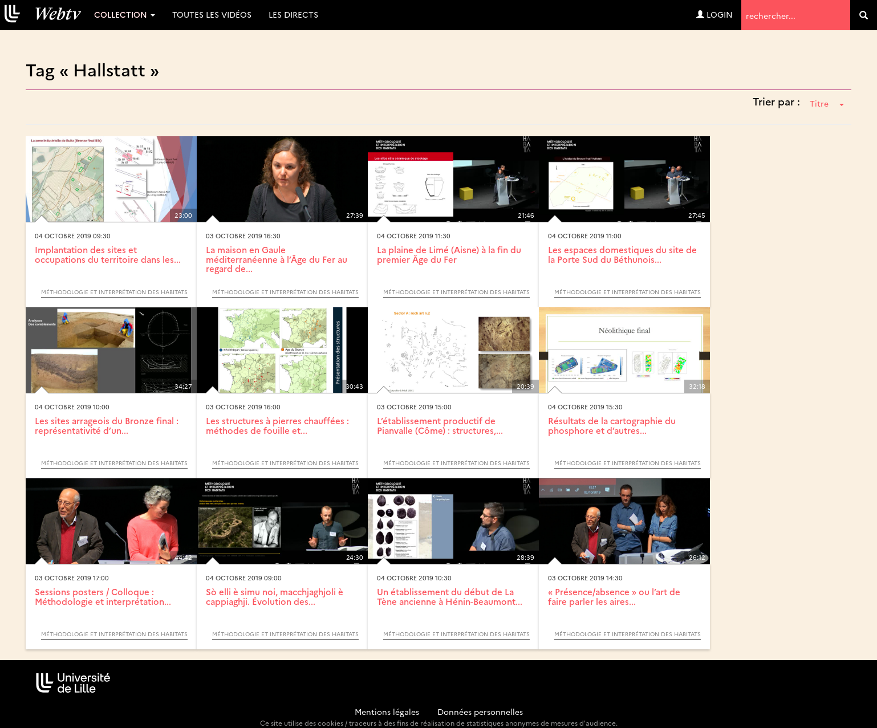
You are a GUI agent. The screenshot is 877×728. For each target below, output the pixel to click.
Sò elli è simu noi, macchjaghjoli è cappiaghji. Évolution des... (274, 596)
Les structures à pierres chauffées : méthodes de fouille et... (277, 425)
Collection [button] (124, 14)
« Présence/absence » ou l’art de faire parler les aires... (614, 596)
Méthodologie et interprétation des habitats (114, 292)
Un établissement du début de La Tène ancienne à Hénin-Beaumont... (449, 596)
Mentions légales (387, 711)
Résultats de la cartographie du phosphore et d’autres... (612, 425)
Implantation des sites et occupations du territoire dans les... (108, 254)
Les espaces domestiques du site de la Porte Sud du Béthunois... (622, 254)
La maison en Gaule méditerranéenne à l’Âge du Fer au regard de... (276, 258)
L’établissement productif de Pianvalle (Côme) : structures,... (440, 425)
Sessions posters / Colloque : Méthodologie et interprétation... (103, 596)
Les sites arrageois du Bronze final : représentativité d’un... (106, 425)
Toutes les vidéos (211, 14)
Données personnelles (480, 711)
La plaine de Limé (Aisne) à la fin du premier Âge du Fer (449, 254)
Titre (827, 103)
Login (714, 14)
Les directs (293, 14)
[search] (863, 15)
